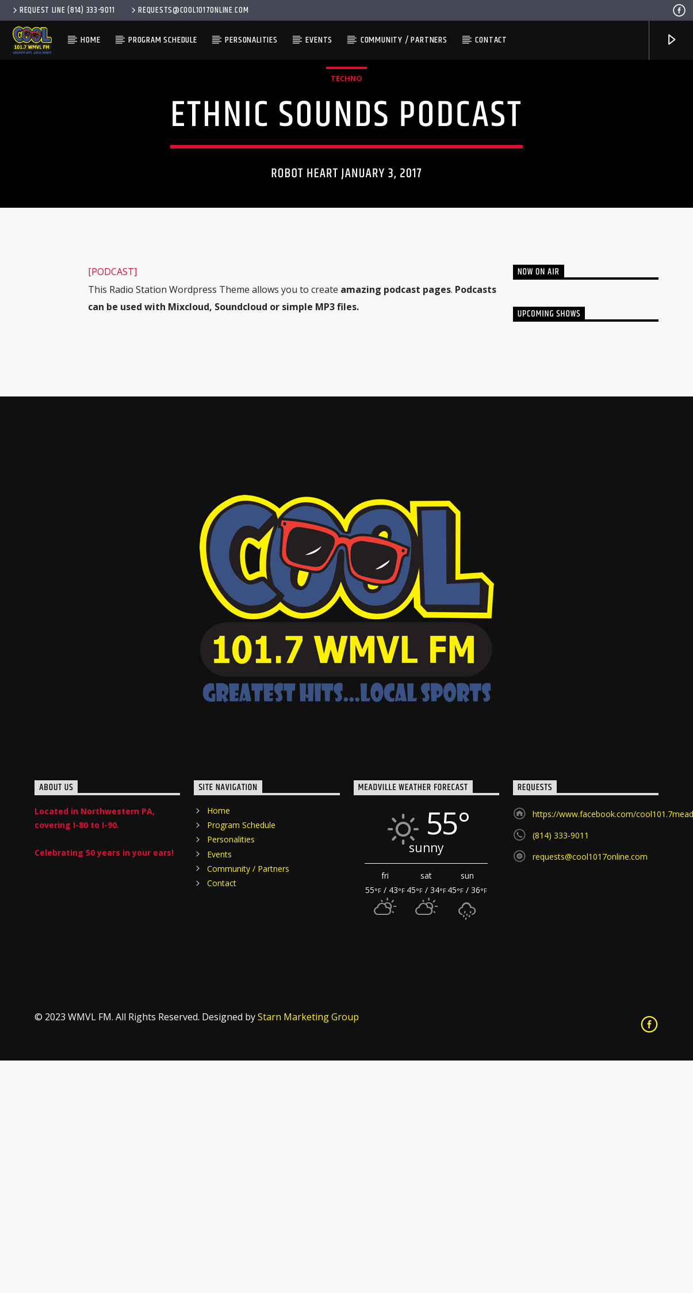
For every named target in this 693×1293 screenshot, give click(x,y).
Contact (491, 40)
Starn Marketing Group (308, 1249)
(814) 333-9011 (561, 1067)
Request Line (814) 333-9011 (62, 10)
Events (318, 40)
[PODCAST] (112, 504)
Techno (346, 194)
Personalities (251, 40)
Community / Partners (404, 40)
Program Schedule (162, 40)
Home (90, 40)
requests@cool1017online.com (188, 10)
